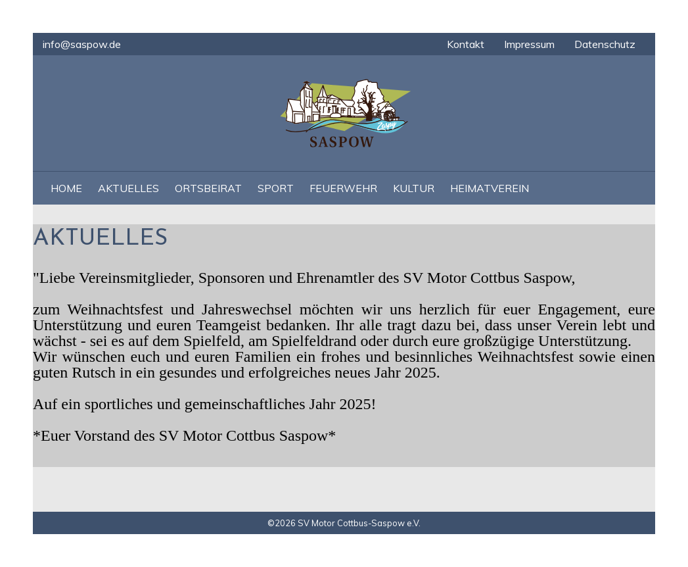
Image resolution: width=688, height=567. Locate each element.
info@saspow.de (82, 44)
